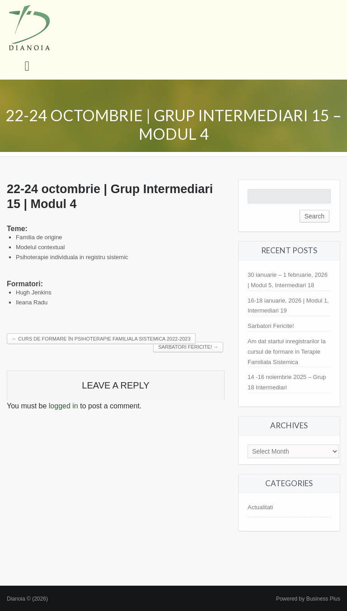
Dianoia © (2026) (27, 599)
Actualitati (260, 507)
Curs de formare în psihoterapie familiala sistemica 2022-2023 (101, 338)
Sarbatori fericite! (188, 347)
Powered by (308, 599)
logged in (63, 406)
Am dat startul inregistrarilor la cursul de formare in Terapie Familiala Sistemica (287, 351)
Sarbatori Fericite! (271, 325)
